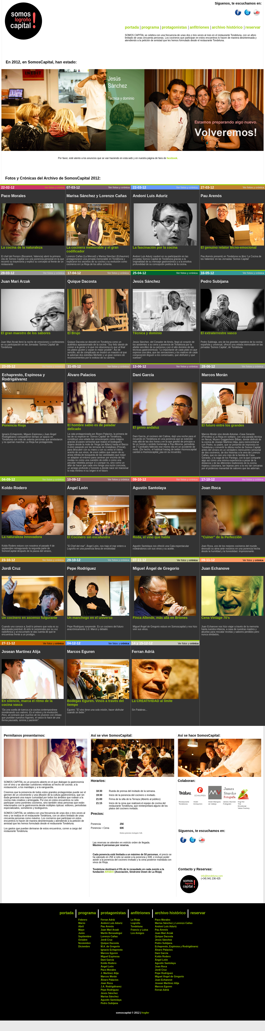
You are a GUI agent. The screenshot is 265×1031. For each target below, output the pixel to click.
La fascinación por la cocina (155, 247)
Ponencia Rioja (14, 425)
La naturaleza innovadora (22, 537)
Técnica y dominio (147, 333)
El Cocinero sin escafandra (88, 537)
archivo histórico (227, 27)
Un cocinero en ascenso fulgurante (29, 618)
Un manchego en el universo (90, 618)
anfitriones (199, 27)
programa (150, 27)
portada (132, 27)
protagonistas (174, 27)
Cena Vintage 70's (215, 618)
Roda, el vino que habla (151, 537)
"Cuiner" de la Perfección (221, 537)
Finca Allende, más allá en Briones (160, 618)
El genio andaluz (146, 427)
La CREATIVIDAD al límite (152, 701)
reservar (252, 27)
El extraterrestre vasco (219, 333)
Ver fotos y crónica (54, 187)
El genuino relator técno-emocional (228, 247)
